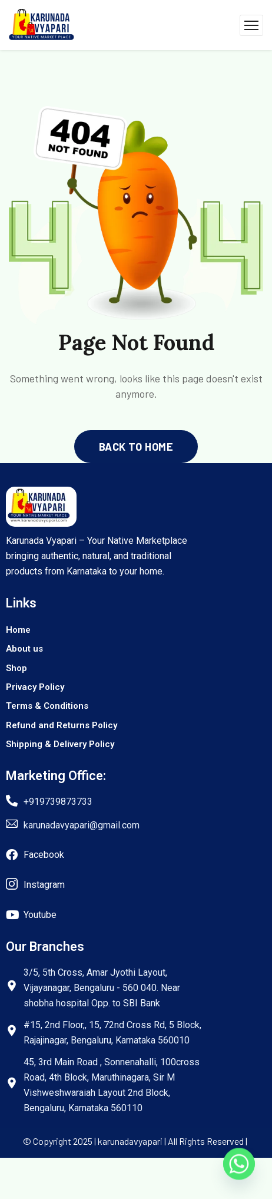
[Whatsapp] (239, 1168)
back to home (136, 446)
